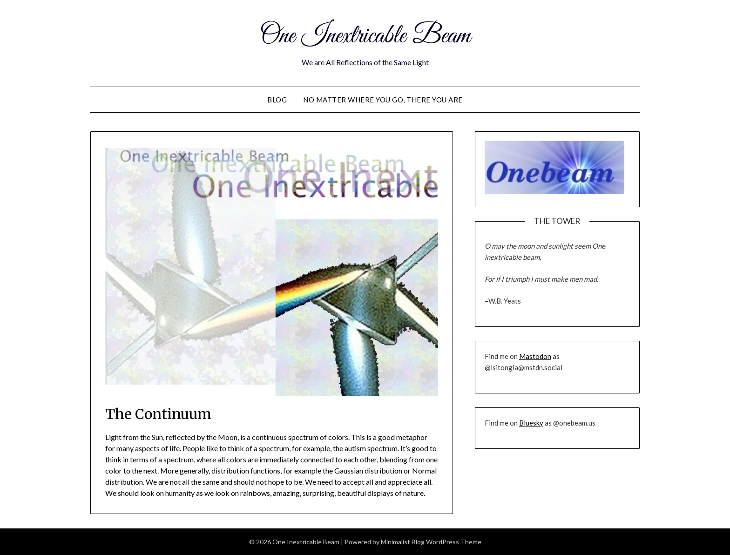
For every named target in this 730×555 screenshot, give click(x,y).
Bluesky (531, 423)
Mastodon (535, 356)
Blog (277, 99)
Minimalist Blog (403, 542)
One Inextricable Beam (365, 36)
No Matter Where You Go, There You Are (383, 99)
